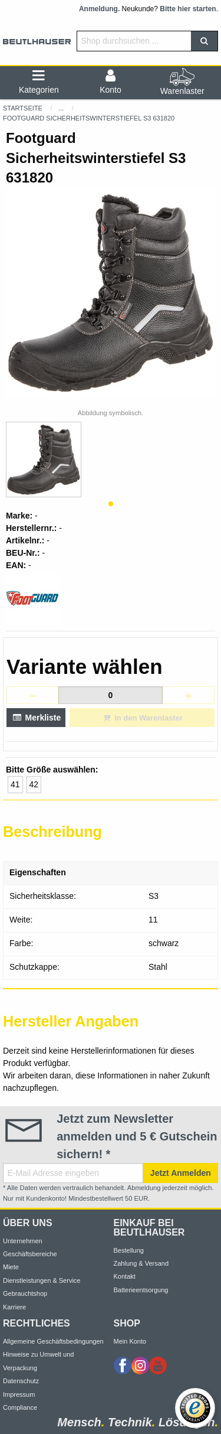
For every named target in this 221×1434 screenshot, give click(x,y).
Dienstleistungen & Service (41, 1280)
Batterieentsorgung (141, 1289)
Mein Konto (130, 1341)
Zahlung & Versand (141, 1263)
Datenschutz (21, 1380)
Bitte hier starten (188, 9)
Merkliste (36, 717)
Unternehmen (22, 1240)
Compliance (20, 1407)
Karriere (14, 1307)
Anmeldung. (99, 9)
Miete (11, 1266)
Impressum (19, 1394)
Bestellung (129, 1250)
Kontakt (125, 1276)
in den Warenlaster (142, 717)
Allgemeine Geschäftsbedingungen (53, 1341)
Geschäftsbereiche (30, 1253)
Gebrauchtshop (25, 1293)
